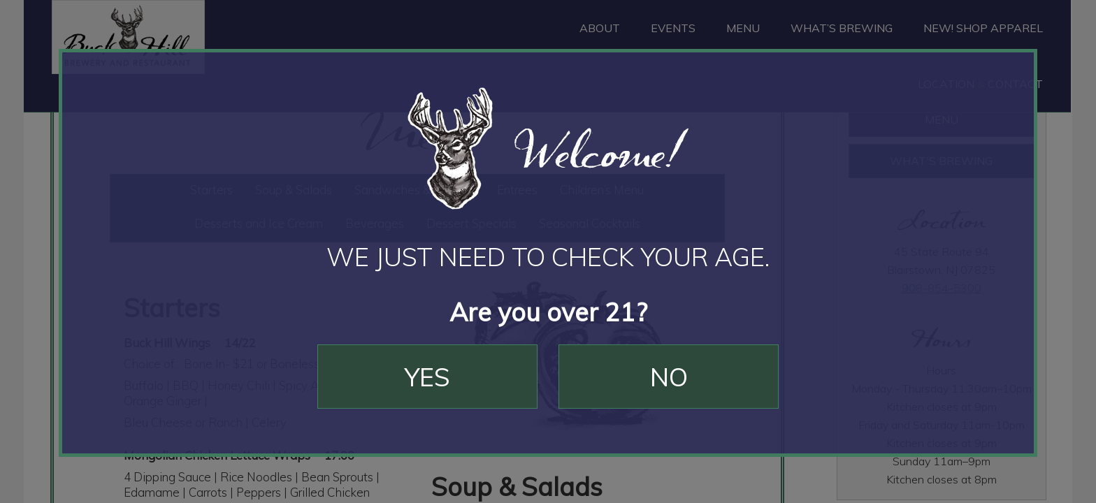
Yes (427, 377)
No (669, 377)
